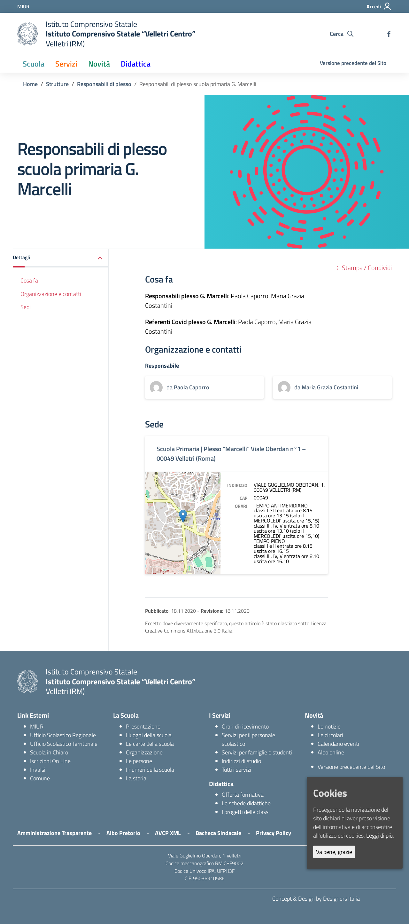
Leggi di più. (380, 835)
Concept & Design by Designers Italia (316, 898)
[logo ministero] (27, 33)
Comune (40, 778)
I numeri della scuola (150, 769)
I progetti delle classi (246, 812)
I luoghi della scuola (149, 735)
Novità (99, 63)
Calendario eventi (338, 743)
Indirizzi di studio (241, 761)
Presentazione (143, 726)
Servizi (66, 63)
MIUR (36, 726)
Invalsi (37, 769)
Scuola (33, 63)
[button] (61, 258)
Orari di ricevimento (245, 726)
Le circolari (330, 735)
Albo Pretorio (123, 833)
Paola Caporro (191, 387)
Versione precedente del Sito (353, 63)
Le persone (139, 761)
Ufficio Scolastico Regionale (63, 735)
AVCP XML (168, 833)
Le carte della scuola (150, 743)
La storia (136, 778)
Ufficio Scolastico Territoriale (63, 743)
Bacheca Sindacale (218, 833)
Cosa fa (29, 280)
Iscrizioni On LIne (50, 761)
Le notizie (329, 726)
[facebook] (389, 34)
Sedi (25, 307)
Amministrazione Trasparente (54, 833)
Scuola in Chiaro (49, 752)
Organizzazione (144, 752)
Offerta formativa (243, 794)
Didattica (135, 63)
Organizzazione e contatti (50, 294)
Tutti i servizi (236, 769)
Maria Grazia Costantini (330, 387)
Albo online (331, 752)
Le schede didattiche (246, 803)
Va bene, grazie (334, 852)
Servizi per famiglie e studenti (257, 752)
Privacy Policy (273, 833)
